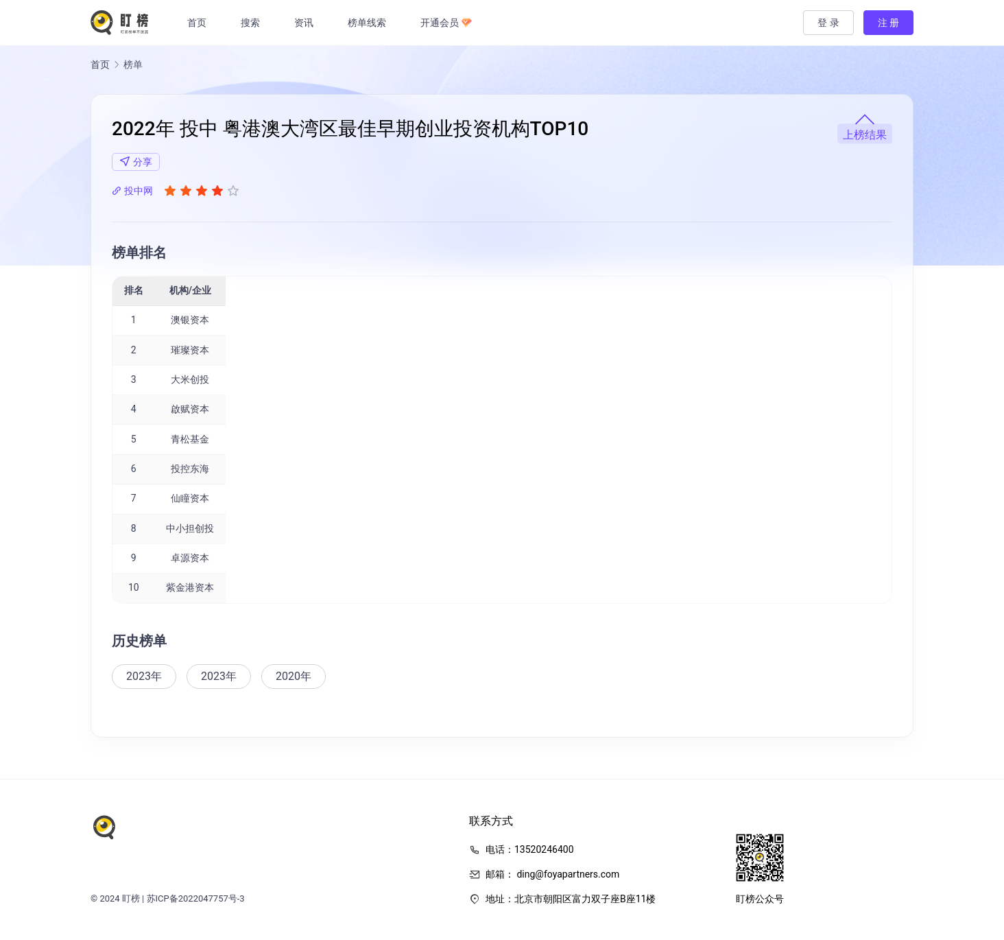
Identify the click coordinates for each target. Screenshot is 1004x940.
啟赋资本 (190, 408)
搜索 (254, 22)
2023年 (144, 676)
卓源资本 (190, 557)
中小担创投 (190, 528)
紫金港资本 (190, 587)
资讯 (308, 22)
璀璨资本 (190, 349)
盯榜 (131, 898)
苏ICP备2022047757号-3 (196, 898)
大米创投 (190, 379)
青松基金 (190, 439)
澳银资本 (190, 319)
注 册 (888, 22)
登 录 (828, 22)
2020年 (293, 676)
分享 (136, 161)
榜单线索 (371, 22)
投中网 (132, 191)
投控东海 (190, 468)
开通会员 (450, 22)
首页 (201, 22)
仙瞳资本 (190, 498)
